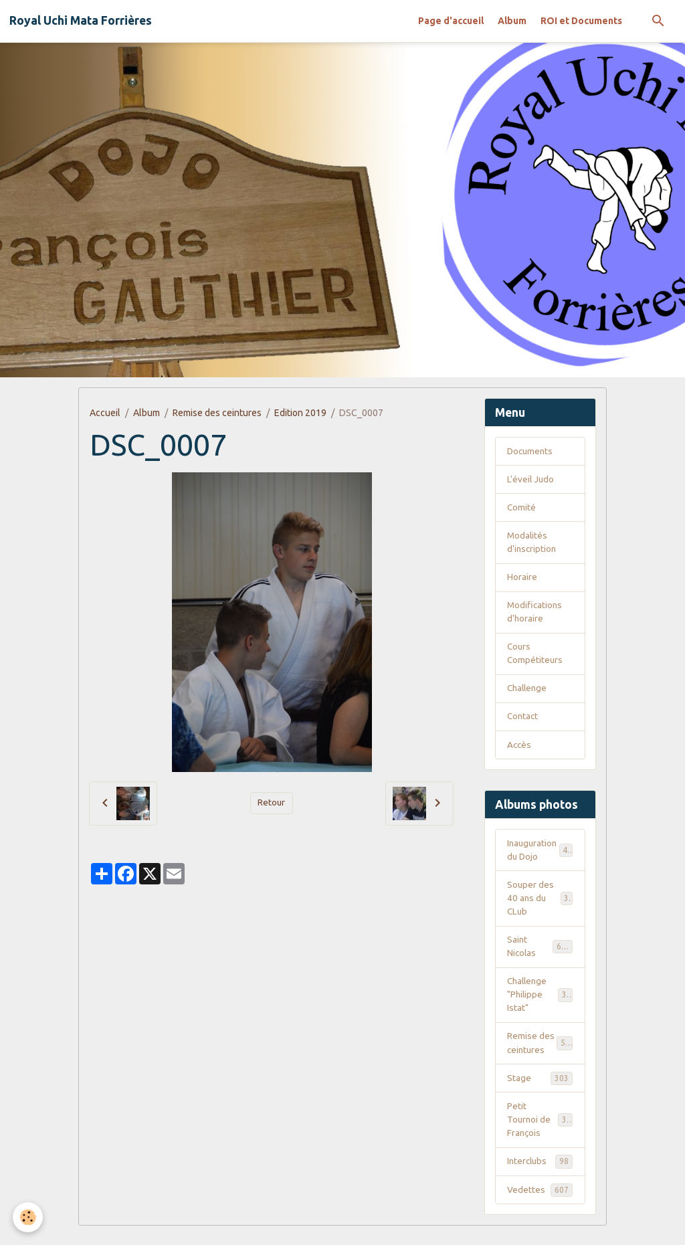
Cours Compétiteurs (535, 659)
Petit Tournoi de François (541, 1136)
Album (512, 20)
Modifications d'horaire (535, 616)
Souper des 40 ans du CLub (540, 908)
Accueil (105, 412)
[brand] (80, 20)
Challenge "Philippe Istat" (541, 1008)
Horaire (522, 580)
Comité (521, 509)
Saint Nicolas (540, 958)
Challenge (528, 695)
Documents (531, 451)
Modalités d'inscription (532, 545)
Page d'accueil (451, 20)
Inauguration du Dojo (540, 858)
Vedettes (540, 1208)
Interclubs (540, 1179)
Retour (272, 802)
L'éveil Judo (531, 480)
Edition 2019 (300, 412)
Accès (519, 752)
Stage (540, 1093)
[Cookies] (28, 1217)
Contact (523, 724)
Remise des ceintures (217, 412)
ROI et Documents (581, 20)
